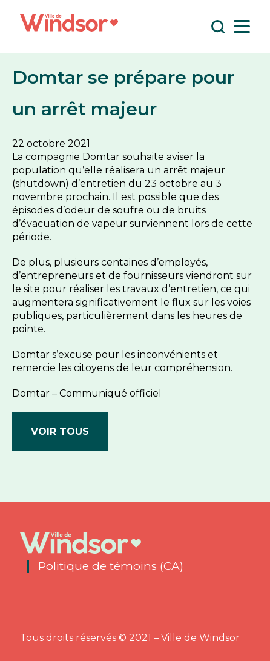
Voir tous (60, 431)
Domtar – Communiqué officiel (87, 393)
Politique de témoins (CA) (110, 566)
